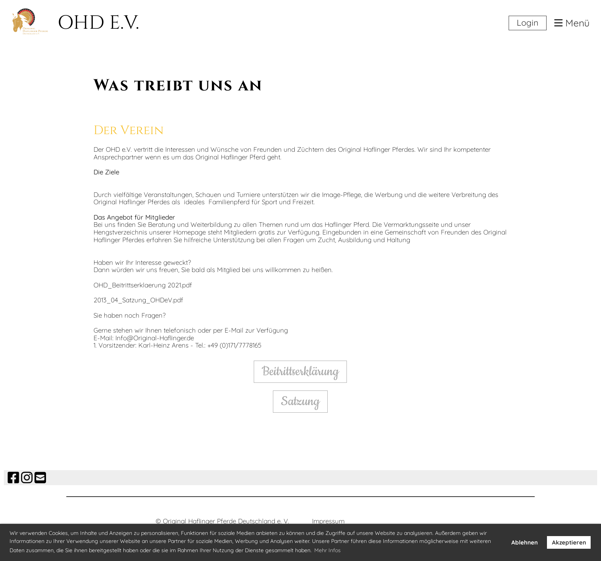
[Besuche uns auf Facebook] (13, 477)
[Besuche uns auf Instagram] (27, 477)
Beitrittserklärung (300, 371)
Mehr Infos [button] (327, 550)
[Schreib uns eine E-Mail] (40, 477)
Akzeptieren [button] (569, 542)
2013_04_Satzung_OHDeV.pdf (138, 300)
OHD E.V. (98, 23)
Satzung (300, 401)
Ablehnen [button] (524, 542)
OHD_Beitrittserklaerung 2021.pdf (143, 285)
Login (528, 22)
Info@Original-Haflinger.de (154, 338)
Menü (572, 23)
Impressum (328, 521)
